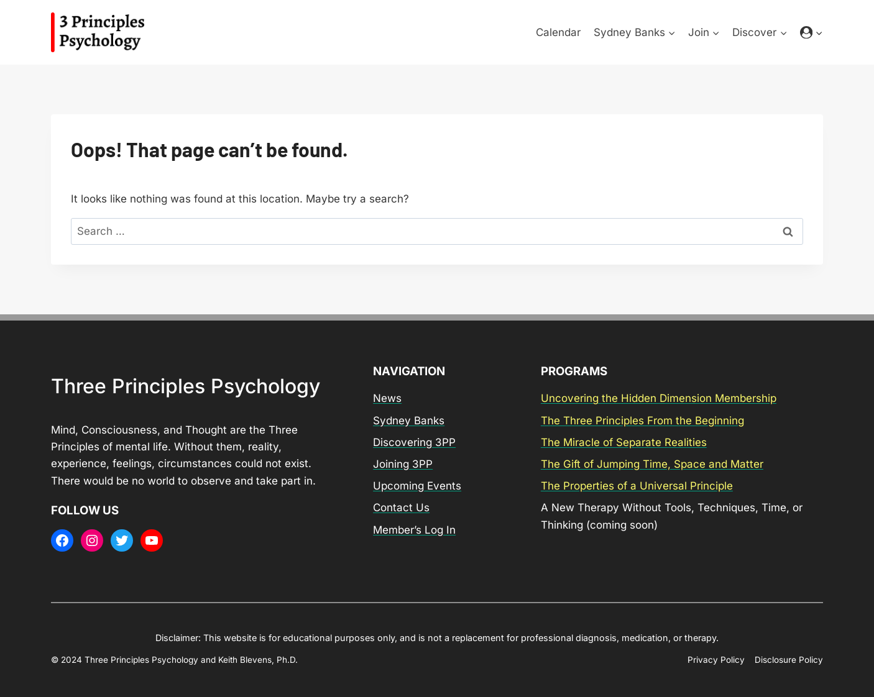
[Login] (811, 32)
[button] (818, 32)
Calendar (558, 32)
